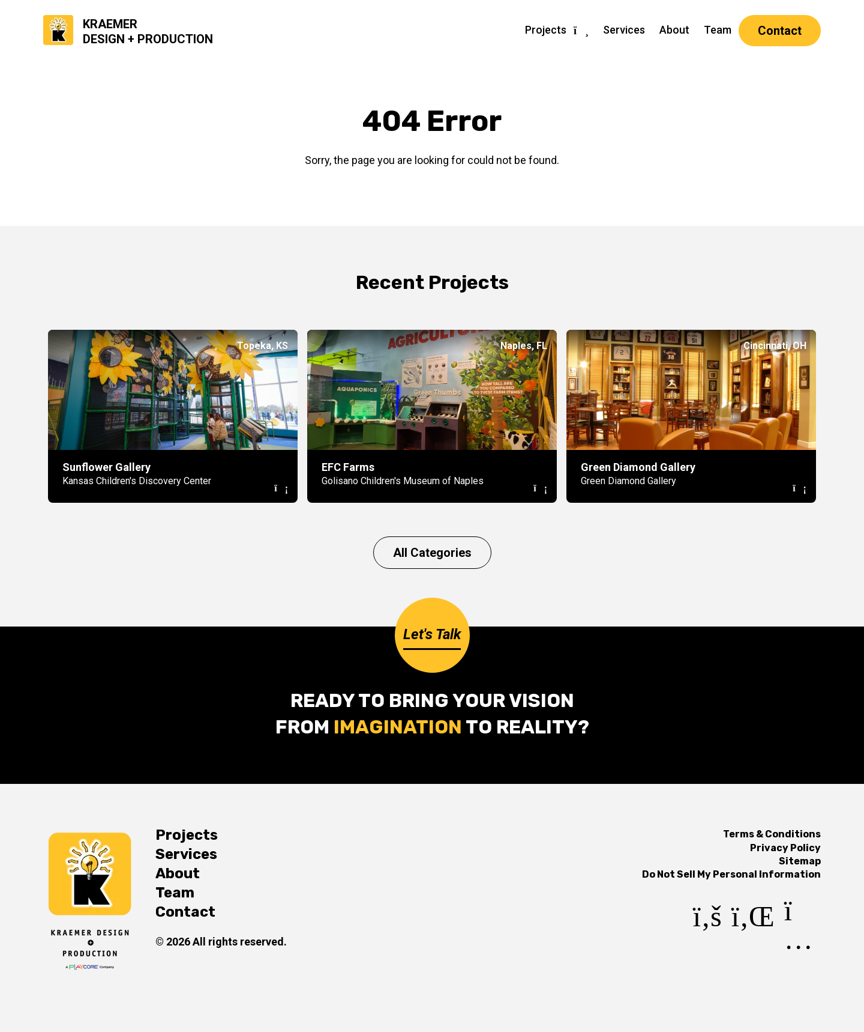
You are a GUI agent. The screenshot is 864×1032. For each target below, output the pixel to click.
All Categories (432, 552)
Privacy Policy (785, 848)
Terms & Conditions (772, 834)
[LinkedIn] (753, 942)
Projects (545, 29)
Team (717, 29)
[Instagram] (802, 942)
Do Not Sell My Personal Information (731, 874)
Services (624, 29)
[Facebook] (707, 942)
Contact (780, 30)
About (674, 29)
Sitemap (800, 861)
